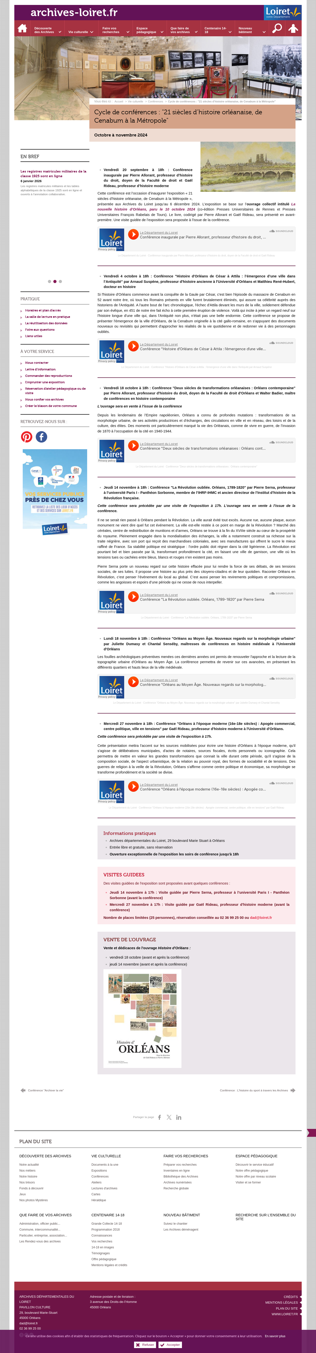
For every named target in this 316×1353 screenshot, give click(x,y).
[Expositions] (99, 1170)
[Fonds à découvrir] (31, 1188)
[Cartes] (95, 1194)
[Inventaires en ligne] (176, 1170)
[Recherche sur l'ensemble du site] (277, 28)
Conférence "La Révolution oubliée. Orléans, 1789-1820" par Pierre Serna (211, 617)
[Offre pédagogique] (103, 1259)
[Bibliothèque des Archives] (180, 1176)
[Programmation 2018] (105, 1229)
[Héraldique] (98, 1200)
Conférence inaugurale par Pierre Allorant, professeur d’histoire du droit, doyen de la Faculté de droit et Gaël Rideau (211, 255)
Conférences (155, 101)
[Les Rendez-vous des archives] (39, 1241)
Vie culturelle (135, 101)
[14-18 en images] (102, 1247)
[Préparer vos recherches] (180, 1164)
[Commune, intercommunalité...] (39, 1229)
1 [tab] (49, 281)
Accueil (119, 101)
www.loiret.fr (285, 1314)
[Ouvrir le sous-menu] (48, 28)
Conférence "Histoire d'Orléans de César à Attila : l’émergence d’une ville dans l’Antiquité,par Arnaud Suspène (211, 367)
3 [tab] (60, 281)
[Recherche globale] (176, 1188)
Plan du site (287, 1308)
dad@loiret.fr (28, 1323)
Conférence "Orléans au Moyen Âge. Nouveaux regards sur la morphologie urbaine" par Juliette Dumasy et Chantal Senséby (211, 702)
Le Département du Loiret (132, 255)
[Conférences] (99, 1176)
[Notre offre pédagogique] (252, 1170)
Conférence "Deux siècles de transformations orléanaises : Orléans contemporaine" (211, 466)
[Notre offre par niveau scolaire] (256, 1176)
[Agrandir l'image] (248, 166)
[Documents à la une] (104, 1164)
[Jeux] (22, 1194)
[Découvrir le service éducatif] (255, 1164)
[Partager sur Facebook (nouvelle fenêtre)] (159, 1117)
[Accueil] (22, 28)
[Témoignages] (100, 1253)
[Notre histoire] (28, 1176)
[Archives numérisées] (177, 1182)
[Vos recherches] (101, 1241)
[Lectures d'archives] (104, 1188)
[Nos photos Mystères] (33, 1200)
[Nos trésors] (27, 1182)
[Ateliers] (96, 1182)
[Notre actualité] (29, 1164)
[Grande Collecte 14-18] (106, 1223)
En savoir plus (275, 1336)
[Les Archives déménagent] (180, 1229)
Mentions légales (281, 1302)
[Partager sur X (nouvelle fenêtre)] (169, 1117)
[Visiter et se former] (248, 1182)
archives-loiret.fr (74, 12)
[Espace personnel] (293, 28)
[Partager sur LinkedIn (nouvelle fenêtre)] (179, 1117)
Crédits (291, 1297)
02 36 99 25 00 (30, 1328)
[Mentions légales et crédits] (109, 1265)
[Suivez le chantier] (175, 1223)
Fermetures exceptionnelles (42, 245)
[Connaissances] (101, 1235)
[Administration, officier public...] (39, 1223)
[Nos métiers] (27, 1170)
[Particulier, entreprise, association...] (43, 1235)
